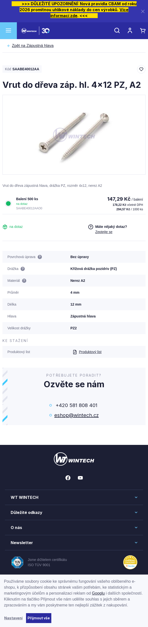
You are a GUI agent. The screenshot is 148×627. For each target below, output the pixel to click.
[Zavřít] (143, 11)
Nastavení (13, 618)
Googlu (98, 593)
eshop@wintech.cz (76, 415)
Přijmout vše (39, 618)
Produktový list (87, 352)
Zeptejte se (103, 232)
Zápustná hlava (33, 46)
